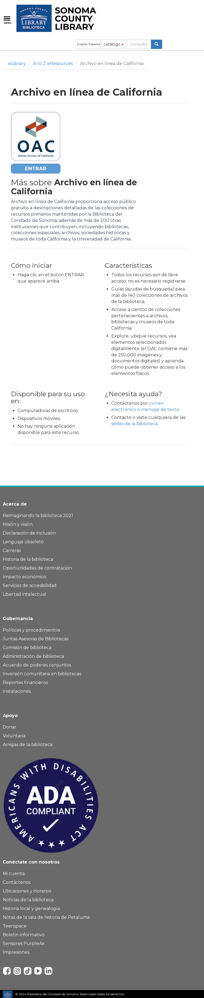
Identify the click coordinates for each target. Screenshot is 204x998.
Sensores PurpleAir (24, 943)
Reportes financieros (25, 682)
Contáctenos (17, 882)
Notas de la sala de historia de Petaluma (46, 917)
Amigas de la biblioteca (28, 744)
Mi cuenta (14, 873)
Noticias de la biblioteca (28, 899)
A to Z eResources (53, 63)
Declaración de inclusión (29, 533)
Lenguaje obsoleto (23, 541)
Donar (9, 727)
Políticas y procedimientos (31, 630)
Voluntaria (14, 735)
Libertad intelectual (24, 594)
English (82, 44)
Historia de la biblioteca (28, 559)
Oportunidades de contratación (37, 568)
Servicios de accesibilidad (30, 585)
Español (94, 44)
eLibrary (17, 63)
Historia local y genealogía (31, 908)
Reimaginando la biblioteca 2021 (38, 515)
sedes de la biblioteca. (135, 423)
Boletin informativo (24, 934)
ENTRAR (35, 169)
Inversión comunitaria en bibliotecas (42, 673)
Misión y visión (18, 524)
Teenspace (15, 926)
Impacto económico (24, 576)
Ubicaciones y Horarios (27, 891)
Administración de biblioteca (33, 656)
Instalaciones (17, 691)
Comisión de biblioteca (27, 647)
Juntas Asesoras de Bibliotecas (35, 638)
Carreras (12, 550)
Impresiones (16, 952)
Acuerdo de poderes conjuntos (37, 665)
